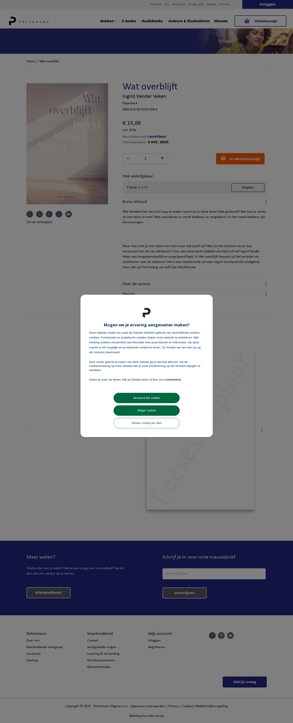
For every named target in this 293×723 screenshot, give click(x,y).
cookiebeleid (172, 379)
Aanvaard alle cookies (146, 398)
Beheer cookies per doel (146, 423)
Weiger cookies (146, 410)
